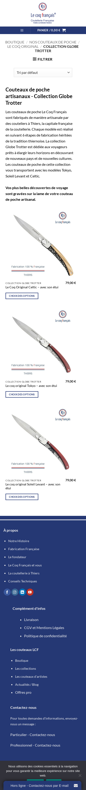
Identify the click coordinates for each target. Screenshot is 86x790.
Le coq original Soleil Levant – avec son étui (33, 486)
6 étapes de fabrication (40, 135)
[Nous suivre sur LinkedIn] (22, 592)
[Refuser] (80, 776)
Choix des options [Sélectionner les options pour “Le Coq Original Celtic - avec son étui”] (22, 295)
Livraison (31, 619)
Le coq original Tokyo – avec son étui (31, 386)
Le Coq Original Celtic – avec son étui (32, 287)
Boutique (14, 42)
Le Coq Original (23, 46)
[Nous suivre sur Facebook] (7, 592)
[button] (22, 30)
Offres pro (23, 692)
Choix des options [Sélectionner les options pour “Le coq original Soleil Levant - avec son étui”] (22, 496)
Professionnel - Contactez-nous (35, 745)
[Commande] (43, 72)
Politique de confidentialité (45, 636)
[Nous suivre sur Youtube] (30, 592)
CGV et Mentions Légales (44, 627)
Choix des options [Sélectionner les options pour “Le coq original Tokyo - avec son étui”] (22, 394)
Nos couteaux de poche (52, 42)
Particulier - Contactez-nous (32, 734)
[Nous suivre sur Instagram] (14, 592)
